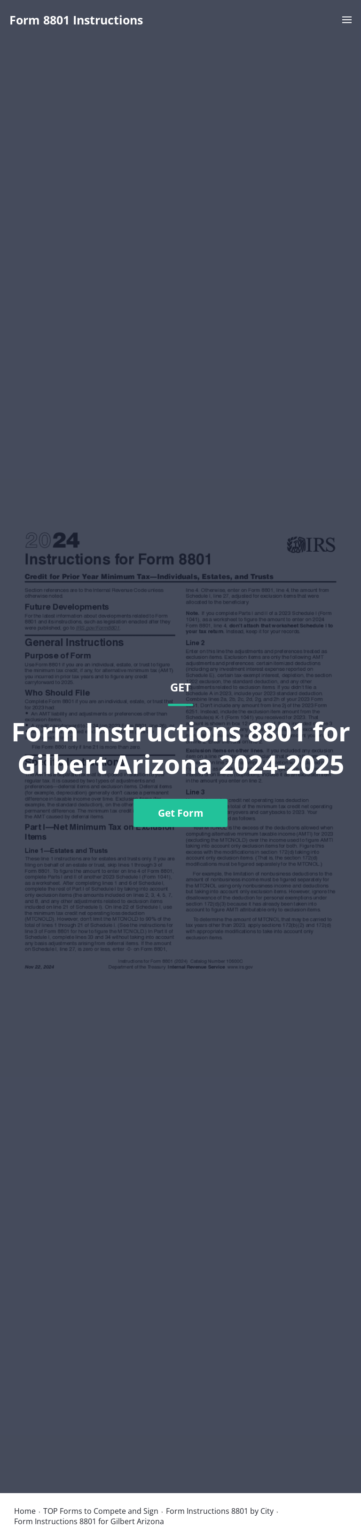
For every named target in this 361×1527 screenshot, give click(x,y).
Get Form (181, 813)
